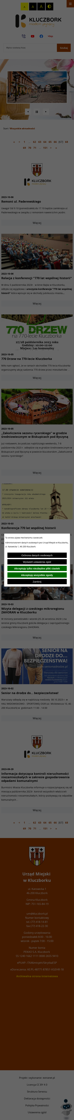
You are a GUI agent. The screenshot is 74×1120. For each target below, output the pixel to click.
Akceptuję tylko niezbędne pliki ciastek (37, 568)
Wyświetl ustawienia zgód (37, 561)
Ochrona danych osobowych (36, 555)
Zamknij (37, 581)
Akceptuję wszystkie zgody (37, 575)
